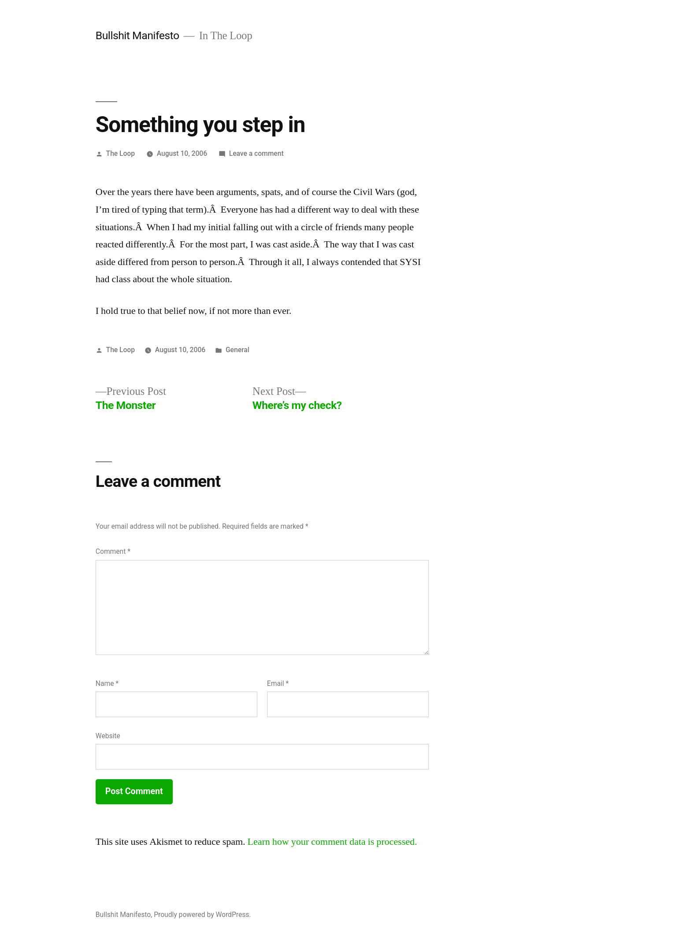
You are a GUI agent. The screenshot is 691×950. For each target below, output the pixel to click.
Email (278, 683)
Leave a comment (256, 153)
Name (107, 683)
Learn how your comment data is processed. (332, 842)
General (237, 350)
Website (108, 736)
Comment (113, 551)
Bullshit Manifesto (137, 35)
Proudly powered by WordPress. (202, 914)
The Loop (120, 153)
